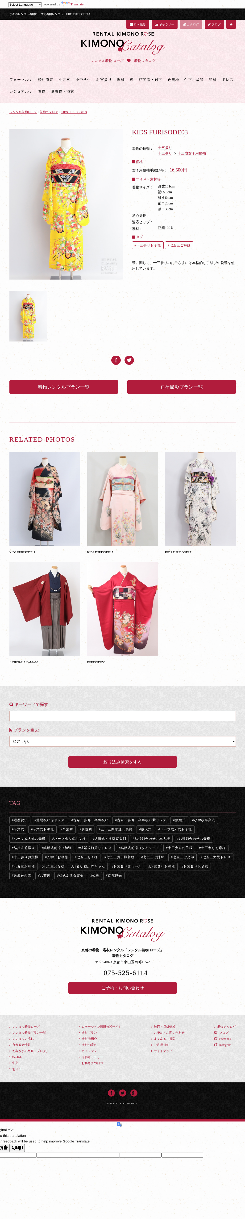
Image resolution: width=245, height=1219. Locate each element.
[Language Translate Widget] (25, 4)
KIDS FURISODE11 (44, 503)
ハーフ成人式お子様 (176, 829)
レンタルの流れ (21, 1038)
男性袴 (87, 829)
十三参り (165, 148)
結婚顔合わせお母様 (194, 839)
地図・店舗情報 (163, 1026)
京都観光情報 (20, 1045)
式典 (95, 876)
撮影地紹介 (88, 1038)
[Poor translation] (17, 1148)
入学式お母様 (57, 857)
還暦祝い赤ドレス (50, 820)
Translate (72, 4)
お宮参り (104, 79)
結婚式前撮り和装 (57, 848)
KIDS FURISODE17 (122, 503)
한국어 (15, 1069)
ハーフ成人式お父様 (70, 839)
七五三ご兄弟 (183, 857)
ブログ (214, 24)
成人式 (146, 829)
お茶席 (45, 876)
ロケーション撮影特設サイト (100, 1026)
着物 (42, 91)
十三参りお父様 (26, 857)
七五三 (65, 79)
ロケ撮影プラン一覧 (181, 387)
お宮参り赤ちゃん (127, 866)
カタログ (191, 24)
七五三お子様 (87, 857)
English (15, 1057)
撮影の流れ (88, 1045)
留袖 (213, 79)
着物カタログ (225, 1026)
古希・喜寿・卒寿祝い (90, 820)
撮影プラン (88, 1032)
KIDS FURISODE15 (200, 503)
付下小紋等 (194, 79)
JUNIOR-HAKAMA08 (44, 613)
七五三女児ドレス (217, 857)
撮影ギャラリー (91, 1057)
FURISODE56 (122, 613)
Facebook (222, 1038)
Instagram (222, 1045)
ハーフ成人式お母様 (30, 839)
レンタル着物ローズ (24, 1026)
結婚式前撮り (24, 848)
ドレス (228, 79)
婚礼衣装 (46, 79)
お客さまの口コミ (92, 1063)
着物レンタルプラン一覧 (64, 387)
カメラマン (88, 1051)
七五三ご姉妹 (180, 245)
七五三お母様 (24, 866)
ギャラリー (164, 24)
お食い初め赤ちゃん (89, 866)
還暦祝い (21, 820)
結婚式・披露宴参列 (110, 839)
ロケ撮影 (138, 24)
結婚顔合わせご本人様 (152, 839)
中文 (13, 1063)
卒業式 (19, 829)
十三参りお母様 (213, 848)
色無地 (173, 79)
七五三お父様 (54, 866)
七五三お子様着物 (120, 857)
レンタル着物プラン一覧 (27, 1032)
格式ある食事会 (71, 876)
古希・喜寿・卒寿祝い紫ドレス (141, 820)
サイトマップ (161, 1051)
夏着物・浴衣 (62, 91)
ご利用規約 (160, 1045)
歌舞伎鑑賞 (22, 876)
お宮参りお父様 (195, 866)
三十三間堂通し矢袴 (117, 829)
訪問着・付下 (150, 79)
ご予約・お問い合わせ (122, 988)
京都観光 (115, 876)
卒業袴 (67, 829)
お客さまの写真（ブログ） (29, 1051)
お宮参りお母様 (162, 866)
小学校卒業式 (204, 820)
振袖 (121, 79)
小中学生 (83, 79)
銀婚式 (180, 820)
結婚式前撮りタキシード (139, 848)
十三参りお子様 (148, 245)
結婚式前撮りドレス (96, 848)
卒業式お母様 (43, 829)
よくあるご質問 (163, 1038)
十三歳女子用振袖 (192, 153)
